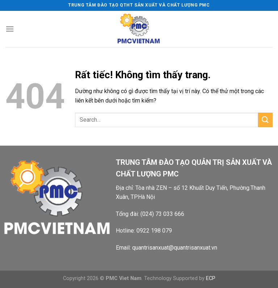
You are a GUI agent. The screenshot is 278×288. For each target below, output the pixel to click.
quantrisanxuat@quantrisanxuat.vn (174, 247)
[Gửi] (265, 120)
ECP (210, 278)
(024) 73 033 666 (162, 213)
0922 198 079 (154, 230)
